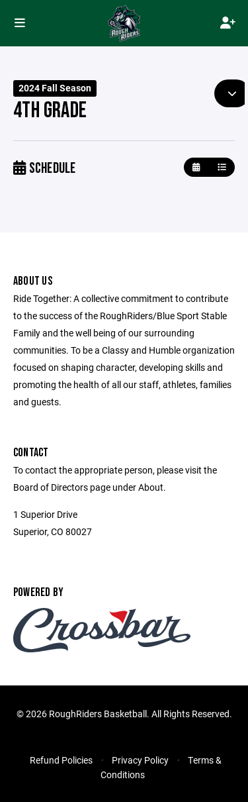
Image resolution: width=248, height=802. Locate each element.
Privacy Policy (140, 760)
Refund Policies (61, 760)
